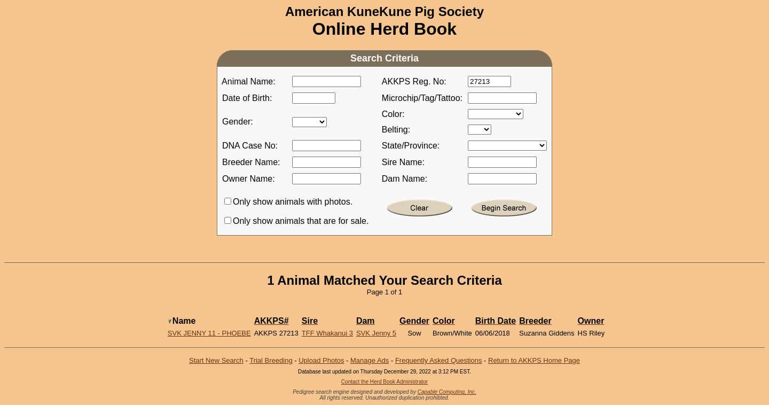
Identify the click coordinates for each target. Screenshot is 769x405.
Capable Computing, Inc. (447, 392)
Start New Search (216, 360)
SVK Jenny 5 (376, 333)
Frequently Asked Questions (438, 360)
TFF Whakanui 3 (327, 333)
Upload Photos (321, 360)
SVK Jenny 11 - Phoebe (209, 333)
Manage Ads (369, 360)
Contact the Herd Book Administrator (384, 382)
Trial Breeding (270, 360)
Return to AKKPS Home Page (534, 360)
